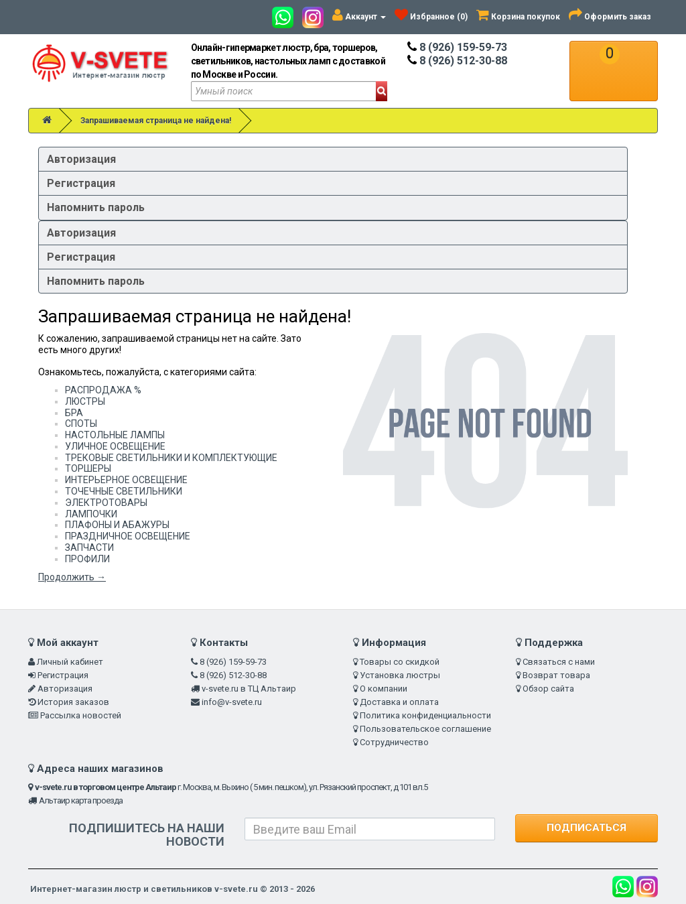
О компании (383, 689)
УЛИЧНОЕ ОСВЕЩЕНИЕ (115, 446)
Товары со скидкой (399, 662)
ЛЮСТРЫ (85, 401)
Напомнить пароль (96, 207)
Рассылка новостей (80, 715)
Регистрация (81, 183)
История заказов (73, 702)
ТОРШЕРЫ (88, 468)
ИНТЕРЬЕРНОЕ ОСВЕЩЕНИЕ (126, 479)
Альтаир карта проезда (81, 800)
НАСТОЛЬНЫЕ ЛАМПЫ (115, 435)
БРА (74, 412)
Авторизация (81, 159)
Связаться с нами (559, 662)
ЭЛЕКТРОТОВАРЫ (106, 502)
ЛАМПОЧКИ (91, 514)
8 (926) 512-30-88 (457, 60)
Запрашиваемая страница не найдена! (155, 120)
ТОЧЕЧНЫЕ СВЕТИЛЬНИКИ (123, 491)
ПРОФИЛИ (87, 559)
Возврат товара (556, 675)
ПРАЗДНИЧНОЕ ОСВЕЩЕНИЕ (127, 536)
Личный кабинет (70, 662)
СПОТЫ (81, 423)
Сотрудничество (394, 742)
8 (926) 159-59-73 (457, 47)
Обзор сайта (548, 689)
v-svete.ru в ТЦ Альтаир (249, 689)
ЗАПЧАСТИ (89, 547)
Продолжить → (72, 577)
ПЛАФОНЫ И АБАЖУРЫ (117, 524)
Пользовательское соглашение (425, 729)
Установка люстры (400, 675)
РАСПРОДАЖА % (103, 390)
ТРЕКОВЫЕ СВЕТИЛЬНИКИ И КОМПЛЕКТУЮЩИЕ (171, 457)
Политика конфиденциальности (425, 715)
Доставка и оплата (399, 702)
